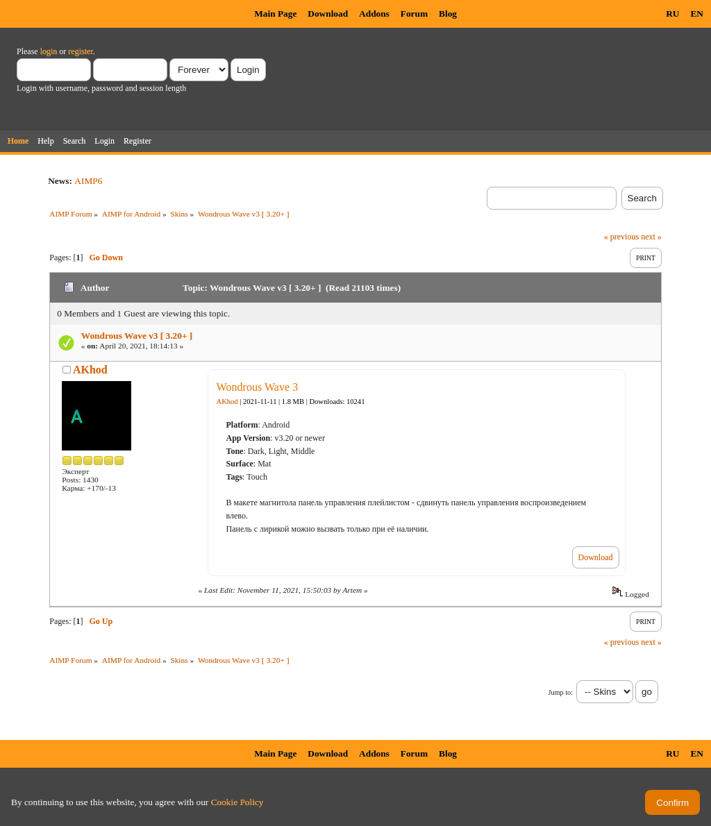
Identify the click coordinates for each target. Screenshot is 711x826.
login (49, 51)
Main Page (275, 13)
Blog (448, 13)
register (80, 51)
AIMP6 (88, 181)
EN (696, 13)
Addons (374, 13)
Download (328, 13)
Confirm (672, 803)
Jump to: (561, 692)
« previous (621, 237)
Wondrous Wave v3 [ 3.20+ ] (136, 335)
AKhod (90, 370)
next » (651, 237)
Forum (414, 13)
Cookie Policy (237, 802)
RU (672, 13)
